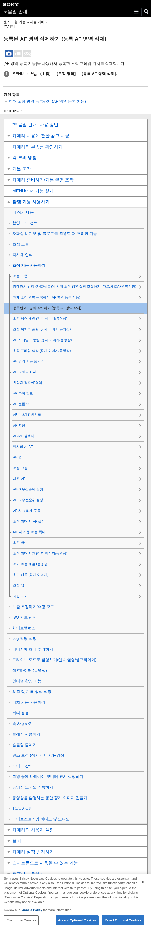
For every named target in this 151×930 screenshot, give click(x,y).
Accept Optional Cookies (77, 924)
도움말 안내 (15, 11)
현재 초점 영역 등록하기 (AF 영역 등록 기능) (47, 101)
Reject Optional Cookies (122, 924)
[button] (146, 11)
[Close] (143, 886)
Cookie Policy (32, 914)
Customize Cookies (21, 924)
